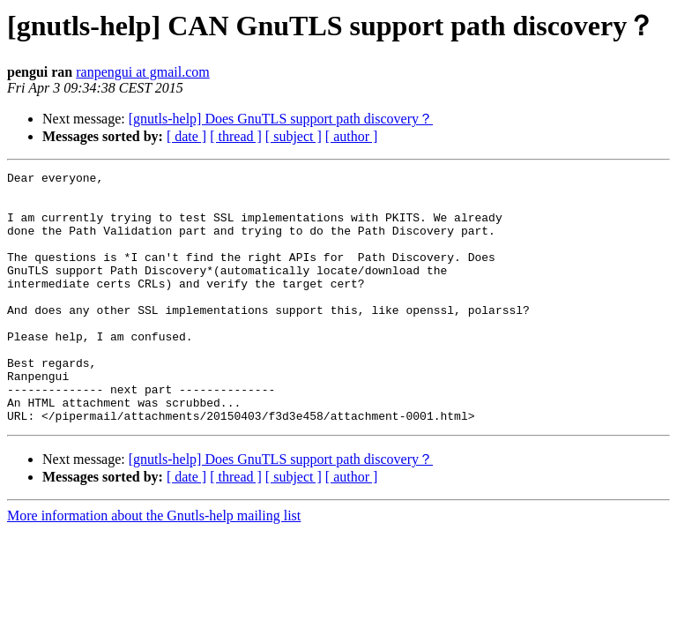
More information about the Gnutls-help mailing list (154, 565)
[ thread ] (236, 136)
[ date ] (186, 136)
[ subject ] (293, 136)
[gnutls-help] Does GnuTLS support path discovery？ (281, 118)
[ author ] (351, 136)
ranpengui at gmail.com (143, 71)
